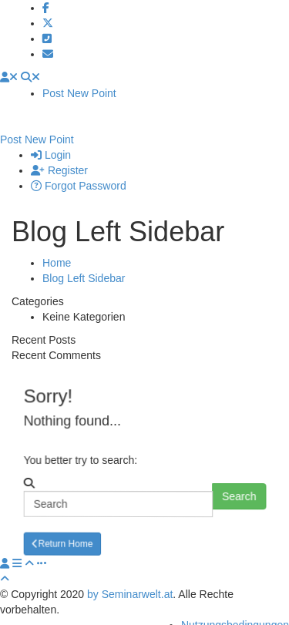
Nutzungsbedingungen (235, 609)
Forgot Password (78, 170)
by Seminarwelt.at (130, 579)
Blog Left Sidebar (83, 263)
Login (51, 139)
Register (59, 155)
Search (240, 481)
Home (56, 247)
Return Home (63, 527)
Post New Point (79, 93)
